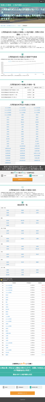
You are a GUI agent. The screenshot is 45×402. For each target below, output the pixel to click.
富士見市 (8, 138)
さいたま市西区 (8, 107)
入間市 (8, 131)
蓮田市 (37, 138)
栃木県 (37, 222)
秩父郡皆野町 (22, 155)
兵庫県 (37, 246)
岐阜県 (22, 238)
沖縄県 (22, 274)
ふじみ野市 (37, 143)
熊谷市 (37, 114)
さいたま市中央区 (9, 290)
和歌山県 (37, 248)
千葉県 (37, 220)
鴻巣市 (37, 124)
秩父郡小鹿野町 (37, 155)
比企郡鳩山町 (22, 153)
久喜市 (8, 136)
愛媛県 (37, 262)
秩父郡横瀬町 (7, 155)
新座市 (7, 311)
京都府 (22, 246)
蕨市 (22, 129)
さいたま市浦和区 (8, 112)
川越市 (22, 114)
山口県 (22, 256)
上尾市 (22, 126)
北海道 (7, 210)
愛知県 (7, 238)
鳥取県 (7, 254)
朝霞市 (22, 131)
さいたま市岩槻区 (8, 114)
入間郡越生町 (22, 148)
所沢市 (8, 119)
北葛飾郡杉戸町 (37, 160)
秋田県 (22, 212)
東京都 (7, 220)
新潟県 (37, 230)
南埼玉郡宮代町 (22, 160)
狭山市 (8, 124)
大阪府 (7, 246)
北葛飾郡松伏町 (8, 162)
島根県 (22, 254)
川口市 (8, 117)
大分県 (22, 272)
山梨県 (7, 230)
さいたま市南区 (22, 112)
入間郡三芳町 (8, 333)
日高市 (8, 143)
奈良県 (7, 248)
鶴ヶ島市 (37, 141)
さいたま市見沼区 (9, 342)
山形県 (37, 212)
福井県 (37, 233)
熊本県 (7, 272)
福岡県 (7, 269)
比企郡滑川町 (37, 148)
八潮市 (37, 136)
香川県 (22, 262)
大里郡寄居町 (7, 160)
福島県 (7, 215)
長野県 (22, 230)
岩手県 (37, 210)
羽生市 (22, 124)
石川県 (22, 233)
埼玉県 (7, 222)
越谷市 (8, 129)
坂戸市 (8, 141)
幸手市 (22, 141)
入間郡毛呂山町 (8, 148)
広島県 (7, 256)
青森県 (22, 210)
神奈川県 (22, 220)
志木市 (37, 131)
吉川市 (22, 143)
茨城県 (22, 222)
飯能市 (22, 119)
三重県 (37, 238)
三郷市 (22, 138)
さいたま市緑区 (37, 112)
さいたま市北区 (22, 107)
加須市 (37, 119)
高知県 (7, 264)
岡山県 (37, 254)
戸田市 (37, 129)
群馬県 (7, 225)
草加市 (37, 126)
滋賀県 (22, 248)
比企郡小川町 (22, 150)
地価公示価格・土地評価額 (16, 5)
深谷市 (8, 126)
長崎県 (37, 269)
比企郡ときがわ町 (37, 153)
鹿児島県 (7, 274)
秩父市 (37, 117)
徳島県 (7, 262)
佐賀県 (22, 269)
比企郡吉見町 (7, 153)
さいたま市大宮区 (37, 107)
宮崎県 (37, 272)
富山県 (7, 233)
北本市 (22, 136)
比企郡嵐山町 (7, 150)
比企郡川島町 (37, 150)
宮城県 (7, 212)
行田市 (22, 117)
